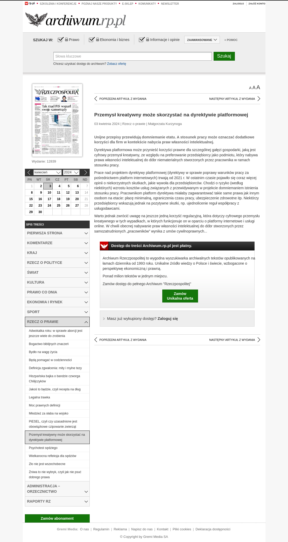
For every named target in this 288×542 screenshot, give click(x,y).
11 (58, 192)
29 (31, 212)
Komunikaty (147, 3)
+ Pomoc (231, 39)
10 (49, 192)
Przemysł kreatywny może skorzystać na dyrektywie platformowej (57, 437)
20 (77, 199)
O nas (84, 529)
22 (31, 205)
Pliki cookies (182, 529)
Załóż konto (257, 3)
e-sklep (127, 3)
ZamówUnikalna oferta (180, 296)
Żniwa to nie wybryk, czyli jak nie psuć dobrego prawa (55, 474)
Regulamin (101, 529)
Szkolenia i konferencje (58, 3)
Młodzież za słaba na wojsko (48, 413)
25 (58, 205)
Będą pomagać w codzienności (50, 360)
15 (31, 199)
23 (40, 205)
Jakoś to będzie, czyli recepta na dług (55, 389)
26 (67, 205)
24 (49, 205)
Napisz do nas (141, 529)
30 (40, 212)
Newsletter (170, 3)
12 (67, 192)
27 (77, 205)
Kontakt (162, 529)
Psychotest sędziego (43, 448)
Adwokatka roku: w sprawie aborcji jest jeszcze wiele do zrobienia (55, 333)
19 (67, 199)
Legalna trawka (39, 397)
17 (49, 199)
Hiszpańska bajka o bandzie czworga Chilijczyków (54, 378)
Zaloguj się (142, 318)
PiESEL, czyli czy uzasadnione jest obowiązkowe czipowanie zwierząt (53, 424)
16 (40, 199)
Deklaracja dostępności (212, 529)
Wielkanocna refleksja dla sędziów (52, 456)
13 (77, 192)
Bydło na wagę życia (43, 352)
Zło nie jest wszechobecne (47, 464)
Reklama (120, 529)
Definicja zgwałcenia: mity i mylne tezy (55, 368)
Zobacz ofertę (116, 64)
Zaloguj (238, 3)
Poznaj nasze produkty (99, 3)
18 (58, 199)
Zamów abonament (57, 518)
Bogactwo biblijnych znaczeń (49, 344)
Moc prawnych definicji (44, 405)
